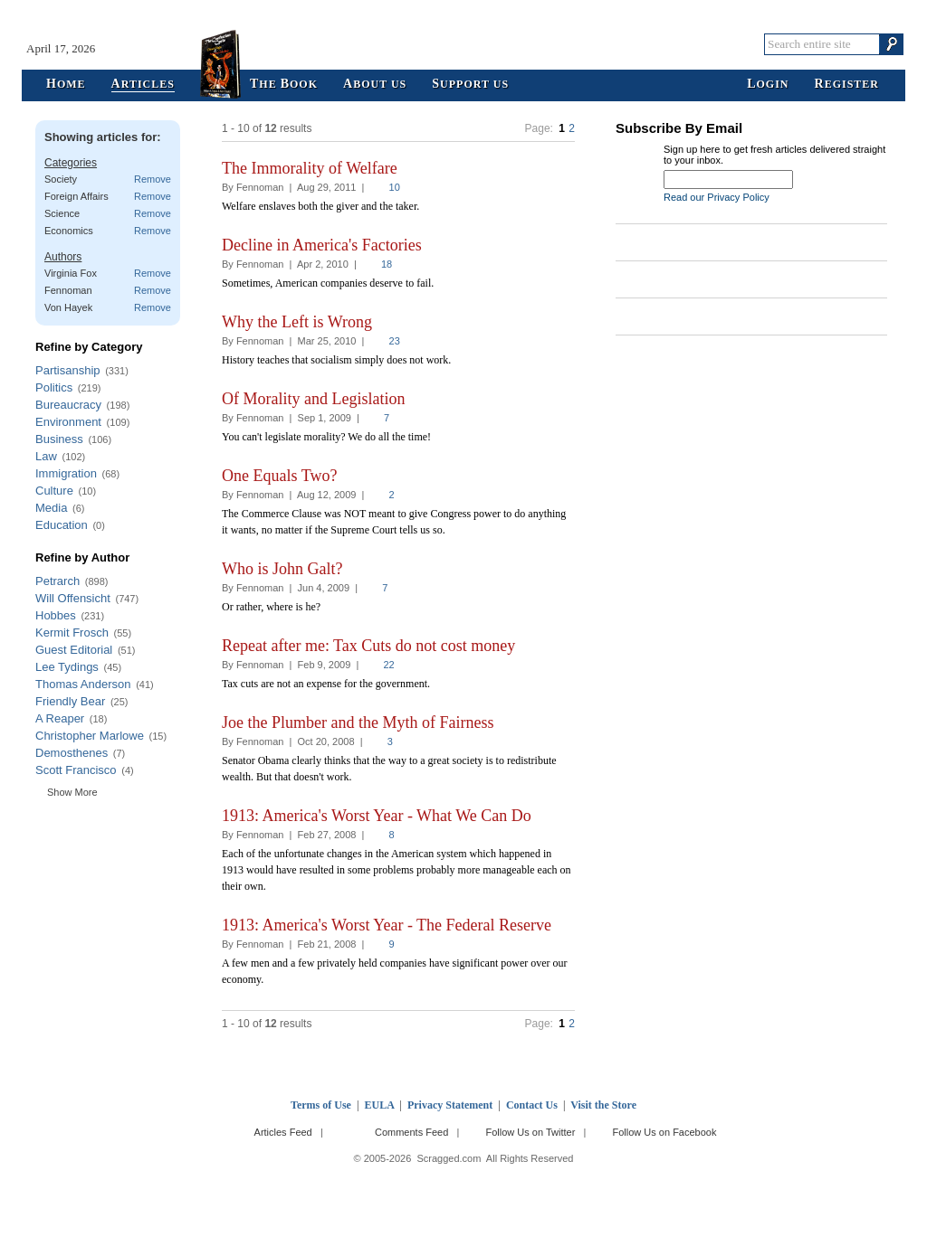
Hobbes (55, 615)
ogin (767, 84)
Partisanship (67, 370)
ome (66, 84)
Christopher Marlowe (89, 735)
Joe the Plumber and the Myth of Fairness (357, 722)
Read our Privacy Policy (716, 197)
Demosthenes (71, 753)
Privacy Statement (449, 1105)
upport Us (470, 84)
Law (46, 456)
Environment (68, 422)
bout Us (374, 84)
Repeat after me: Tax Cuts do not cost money (368, 645)
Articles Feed (283, 1132)
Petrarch (57, 581)
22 (388, 664)
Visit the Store (603, 1105)
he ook (284, 84)
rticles (143, 84)
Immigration (66, 473)
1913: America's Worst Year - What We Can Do (376, 815)
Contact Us (532, 1105)
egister (847, 84)
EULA (380, 1105)
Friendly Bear (70, 701)
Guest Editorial (73, 649)
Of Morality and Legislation (313, 399)
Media (51, 508)
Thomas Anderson (83, 684)
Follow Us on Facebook (665, 1132)
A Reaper (59, 718)
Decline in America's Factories (322, 245)
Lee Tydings (67, 667)
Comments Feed (411, 1132)
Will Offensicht (72, 598)
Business (59, 439)
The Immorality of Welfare (309, 168)
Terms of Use (321, 1105)
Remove (152, 179)
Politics (53, 387)
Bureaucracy (68, 404)
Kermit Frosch (72, 632)
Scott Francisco (76, 770)
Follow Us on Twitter (530, 1132)
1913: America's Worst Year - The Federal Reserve (386, 925)
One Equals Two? (279, 475)
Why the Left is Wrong (297, 322)
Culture (54, 490)
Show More (72, 792)
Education (61, 525)
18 (386, 264)
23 (394, 340)
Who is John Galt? (282, 569)
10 (394, 187)
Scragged (464, 44)
